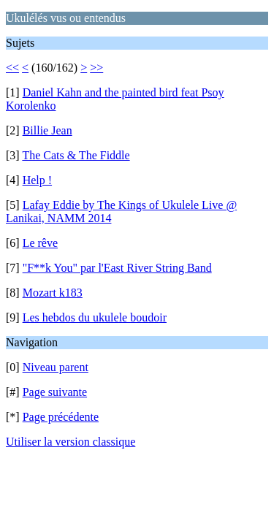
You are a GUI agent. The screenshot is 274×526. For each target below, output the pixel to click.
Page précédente (61, 417)
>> (96, 67)
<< (12, 67)
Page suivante (55, 392)
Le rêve (40, 243)
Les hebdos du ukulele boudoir (95, 317)
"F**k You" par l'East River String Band (117, 268)
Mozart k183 (53, 292)
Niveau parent (55, 367)
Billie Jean (47, 130)
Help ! (37, 180)
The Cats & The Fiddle (75, 155)
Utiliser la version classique (70, 441)
